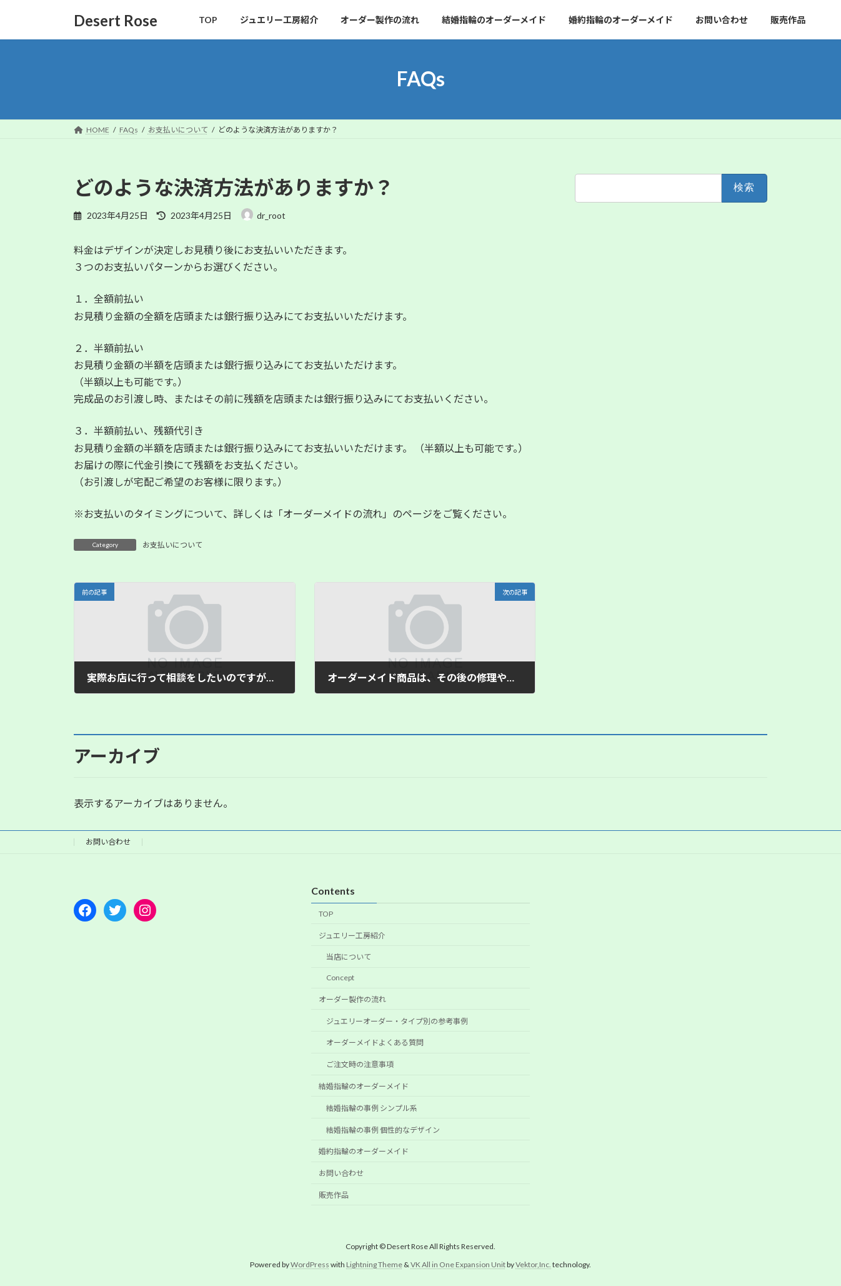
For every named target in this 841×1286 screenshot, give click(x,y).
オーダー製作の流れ (352, 999)
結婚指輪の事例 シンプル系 (371, 1108)
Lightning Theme (374, 1264)
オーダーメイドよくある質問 (375, 1043)
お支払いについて (172, 545)
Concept (340, 977)
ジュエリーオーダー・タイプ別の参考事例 (397, 1021)
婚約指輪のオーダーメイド (364, 1151)
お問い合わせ (108, 841)
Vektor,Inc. (533, 1264)
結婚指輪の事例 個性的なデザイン (383, 1130)
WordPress (310, 1264)
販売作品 (334, 1195)
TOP (326, 913)
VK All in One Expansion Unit (458, 1264)
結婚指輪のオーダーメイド (364, 1086)
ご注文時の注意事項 (360, 1064)
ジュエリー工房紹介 (352, 935)
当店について (348, 957)
